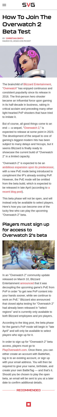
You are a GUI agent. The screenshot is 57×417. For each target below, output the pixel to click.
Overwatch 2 (31, 127)
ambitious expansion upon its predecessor (27, 167)
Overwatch (9, 88)
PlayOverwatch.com (14, 349)
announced (27, 283)
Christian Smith (14, 38)
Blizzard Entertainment (37, 84)
